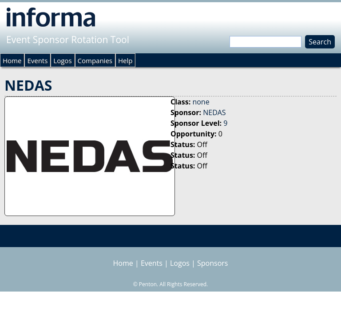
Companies (95, 60)
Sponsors (212, 263)
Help (125, 60)
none (200, 102)
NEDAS (214, 112)
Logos (62, 60)
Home (12, 60)
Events (37, 60)
